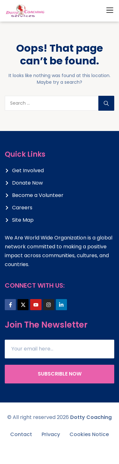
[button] (110, 10)
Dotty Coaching (91, 417)
